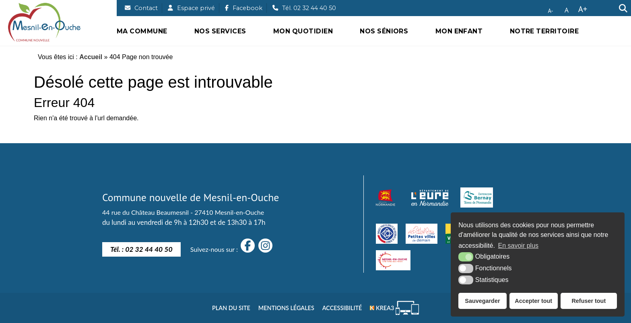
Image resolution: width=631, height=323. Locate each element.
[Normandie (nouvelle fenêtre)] (385, 197)
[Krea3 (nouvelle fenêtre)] (394, 308)
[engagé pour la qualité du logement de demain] (387, 234)
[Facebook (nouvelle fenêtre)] (243, 8)
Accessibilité (342, 307)
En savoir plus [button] (518, 245)
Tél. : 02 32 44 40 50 (141, 249)
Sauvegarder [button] (482, 301)
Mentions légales (286, 307)
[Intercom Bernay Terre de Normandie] (476, 197)
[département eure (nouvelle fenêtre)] (429, 197)
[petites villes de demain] (421, 234)
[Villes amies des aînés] (393, 260)
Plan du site (231, 307)
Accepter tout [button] (533, 301)
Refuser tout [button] (588, 301)
